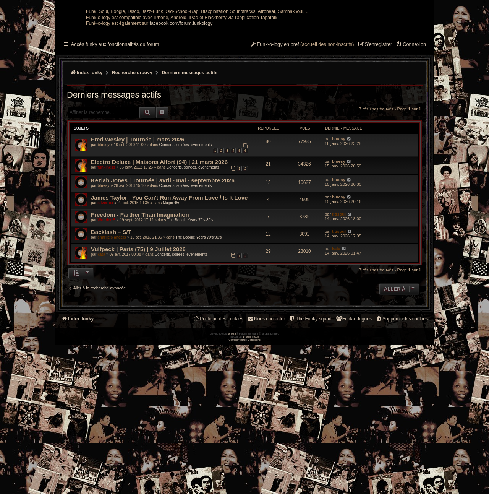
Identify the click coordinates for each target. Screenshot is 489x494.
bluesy (103, 220)
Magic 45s (171, 278)
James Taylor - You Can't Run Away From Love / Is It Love (169, 272)
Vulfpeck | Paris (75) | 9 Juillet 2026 (138, 324)
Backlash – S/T (111, 307)
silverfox (105, 278)
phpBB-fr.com (251, 485)
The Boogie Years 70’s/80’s (190, 295)
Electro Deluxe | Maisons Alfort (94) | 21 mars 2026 (159, 237)
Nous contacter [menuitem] (266, 393)
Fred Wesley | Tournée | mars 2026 (138, 214)
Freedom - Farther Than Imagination (140, 289)
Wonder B (106, 295)
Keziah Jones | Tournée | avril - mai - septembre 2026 (163, 255)
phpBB (232, 482)
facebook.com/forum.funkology (181, 98)
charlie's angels (111, 312)
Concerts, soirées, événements (185, 220)
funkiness (106, 242)
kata (101, 329)
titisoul (339, 289)
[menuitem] (411, 119)
